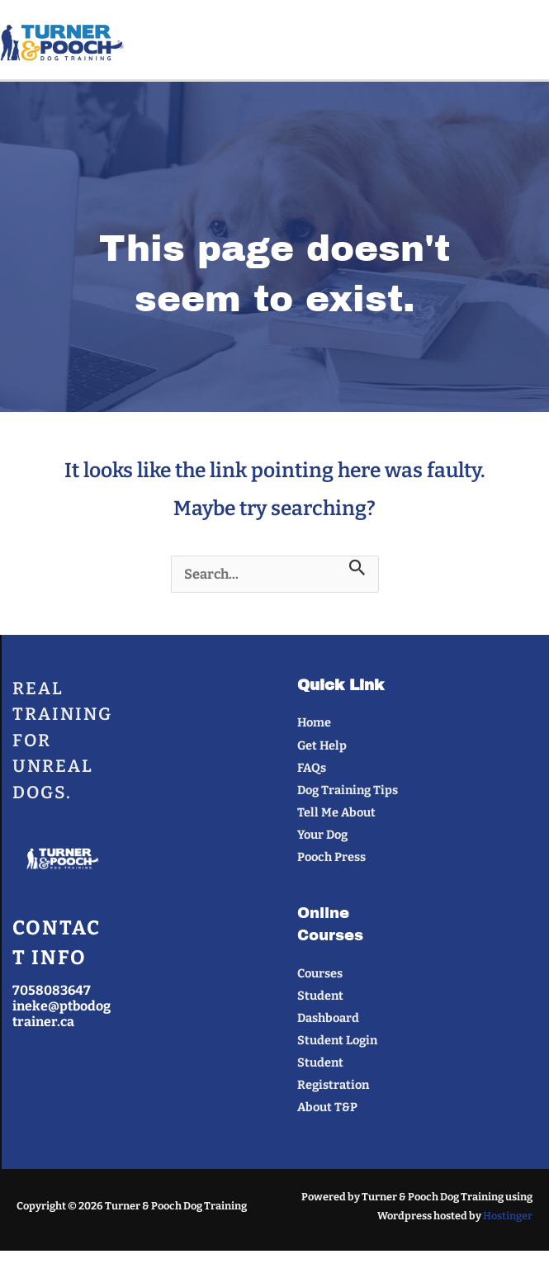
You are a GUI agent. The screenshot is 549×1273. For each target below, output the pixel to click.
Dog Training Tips (347, 790)
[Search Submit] (357, 568)
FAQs (311, 767)
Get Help (322, 745)
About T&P (327, 1107)
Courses (320, 973)
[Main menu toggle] (529, 43)
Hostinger (507, 1215)
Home (314, 722)
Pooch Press (331, 856)
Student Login (337, 1040)
